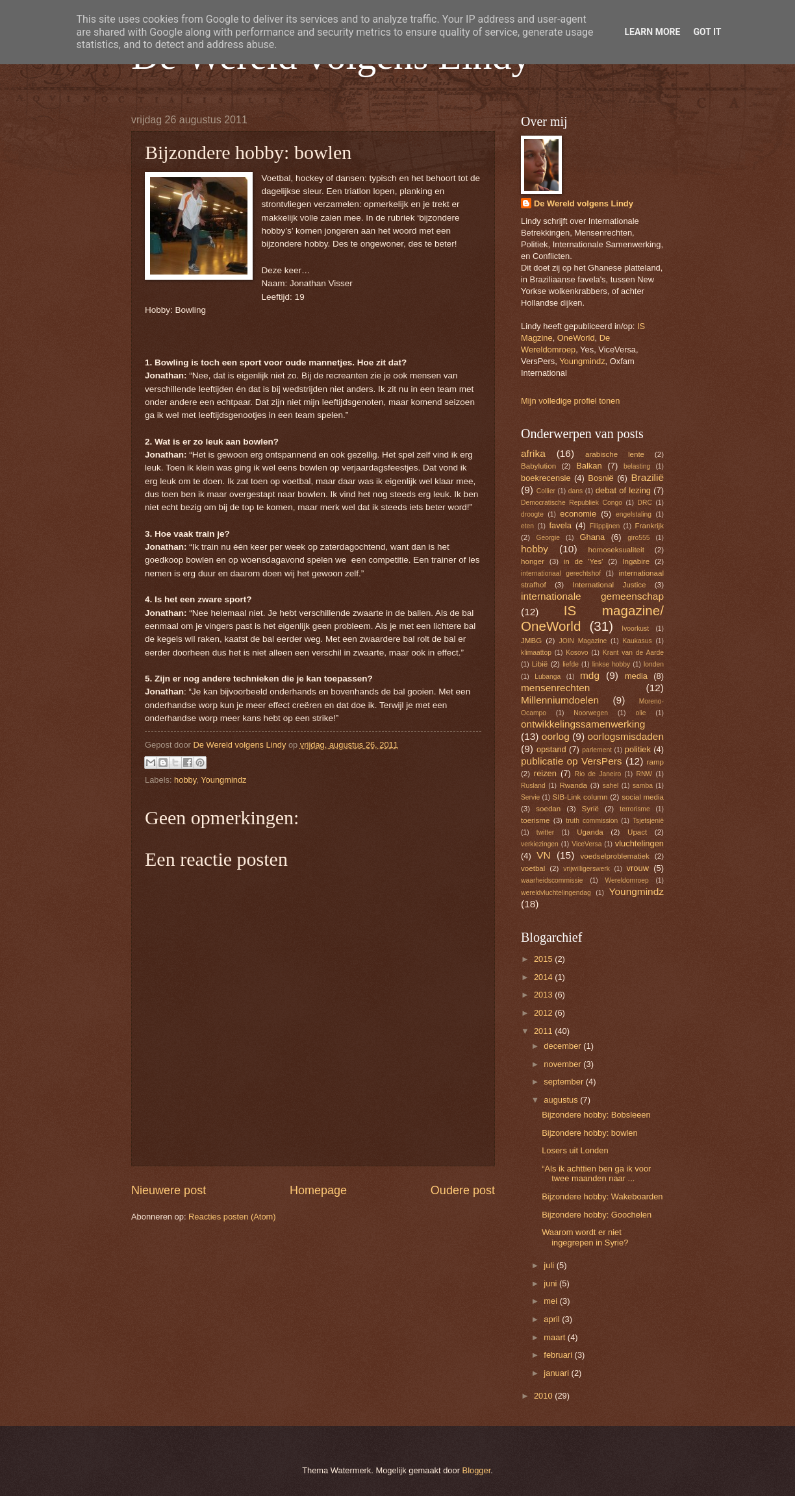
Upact (637, 832)
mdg (589, 675)
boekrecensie (546, 478)
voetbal (533, 868)
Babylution (538, 466)
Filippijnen (605, 526)
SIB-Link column (580, 797)
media (636, 676)
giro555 (638, 537)
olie (640, 713)
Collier (545, 491)
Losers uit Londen (575, 1150)
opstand (551, 749)
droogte (532, 514)
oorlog (556, 736)
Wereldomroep (626, 880)
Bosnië (600, 478)
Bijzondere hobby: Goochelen (596, 1215)
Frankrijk (649, 526)
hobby (185, 780)
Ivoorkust (635, 628)
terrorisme (635, 809)
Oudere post (463, 1190)
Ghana (592, 537)
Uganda (590, 832)
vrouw (638, 868)
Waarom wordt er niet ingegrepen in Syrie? (585, 1237)
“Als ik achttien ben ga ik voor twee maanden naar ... (596, 1173)
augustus (562, 1100)
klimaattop (536, 652)
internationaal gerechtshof (561, 573)
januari (557, 1373)
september (564, 1081)
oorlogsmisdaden (625, 736)
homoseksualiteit (616, 550)
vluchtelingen (639, 843)
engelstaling (633, 514)
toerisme (535, 820)
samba (643, 785)
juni (551, 1283)
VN (543, 855)
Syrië (590, 809)
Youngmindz (223, 780)
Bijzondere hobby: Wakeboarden (602, 1196)
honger (532, 561)
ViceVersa (586, 844)
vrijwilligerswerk (586, 868)
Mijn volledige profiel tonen (570, 401)
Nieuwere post (168, 1190)
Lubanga (548, 676)
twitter (545, 832)
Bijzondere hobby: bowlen (589, 1133)
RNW (644, 774)
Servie (530, 797)
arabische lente (614, 454)
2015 (544, 959)
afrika (533, 453)
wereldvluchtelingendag (556, 892)
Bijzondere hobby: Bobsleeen (596, 1115)
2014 (544, 977)
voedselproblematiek (615, 856)
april (553, 1319)
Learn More (652, 32)
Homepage (318, 1190)
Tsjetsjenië (648, 820)
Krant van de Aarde (633, 652)
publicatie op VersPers (571, 760)
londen (654, 664)
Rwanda (573, 785)
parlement (597, 750)
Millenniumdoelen (560, 699)
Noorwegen (591, 713)
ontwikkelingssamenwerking (583, 724)
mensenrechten (555, 687)
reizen (545, 773)
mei (551, 1301)
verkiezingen (540, 844)
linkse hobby (611, 664)
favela (560, 525)
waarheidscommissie (552, 880)
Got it (707, 32)
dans (575, 491)
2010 (544, 1396)
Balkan (588, 466)
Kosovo (577, 652)
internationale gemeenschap (592, 596)
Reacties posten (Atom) (232, 1216)
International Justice (609, 585)
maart (556, 1337)
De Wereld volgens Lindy (583, 203)
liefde (570, 664)
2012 (544, 1013)
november (563, 1064)
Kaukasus (636, 640)
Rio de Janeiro (598, 774)
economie (578, 514)
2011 (544, 1031)
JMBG (531, 640)
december (563, 1046)
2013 (544, 994)
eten (527, 526)
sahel (611, 785)
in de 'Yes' (583, 561)
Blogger (476, 1470)
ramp (655, 762)
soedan (548, 809)
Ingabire (636, 561)
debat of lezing (623, 490)
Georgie (548, 537)
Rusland (533, 785)
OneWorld (576, 338)
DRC (645, 502)
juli (550, 1265)
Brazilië (647, 477)
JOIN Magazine (583, 640)
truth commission (592, 820)
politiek (638, 749)
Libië (540, 664)
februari (559, 1355)
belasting (637, 466)
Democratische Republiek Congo (571, 502)
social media (643, 797)
